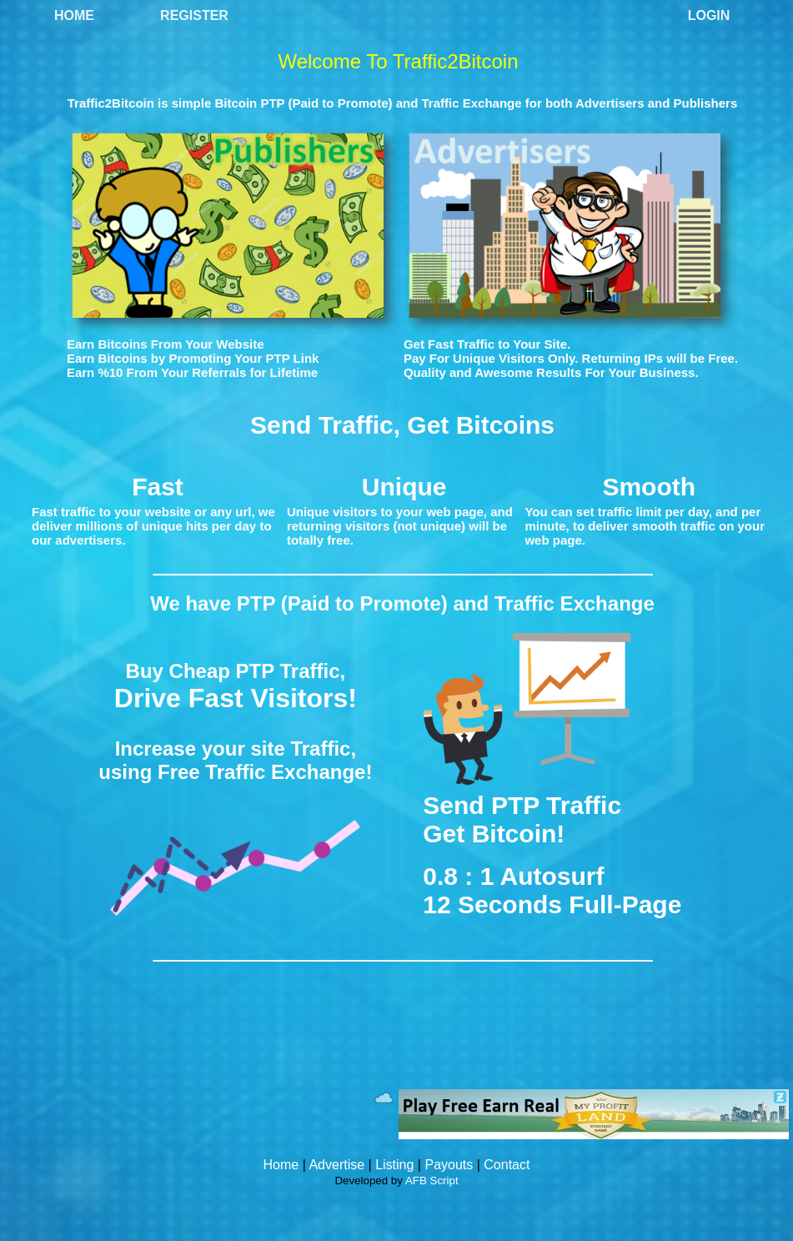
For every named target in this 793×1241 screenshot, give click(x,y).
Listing (394, 1165)
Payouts (448, 1165)
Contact (507, 1165)
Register (194, 15)
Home (74, 15)
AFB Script (432, 1180)
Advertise (336, 1165)
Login (709, 15)
